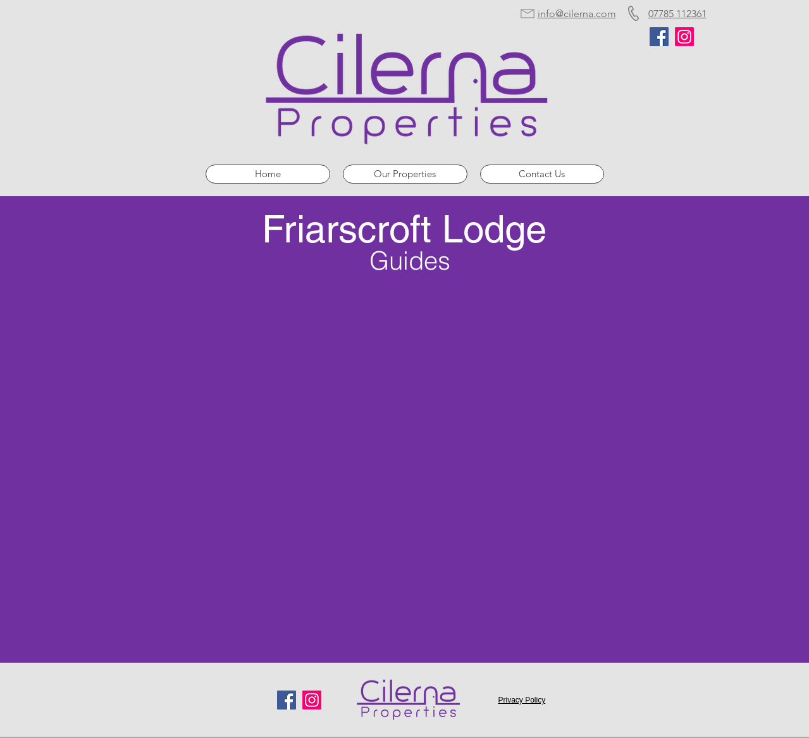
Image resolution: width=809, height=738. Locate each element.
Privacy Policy (522, 700)
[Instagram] (684, 36)
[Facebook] (659, 36)
